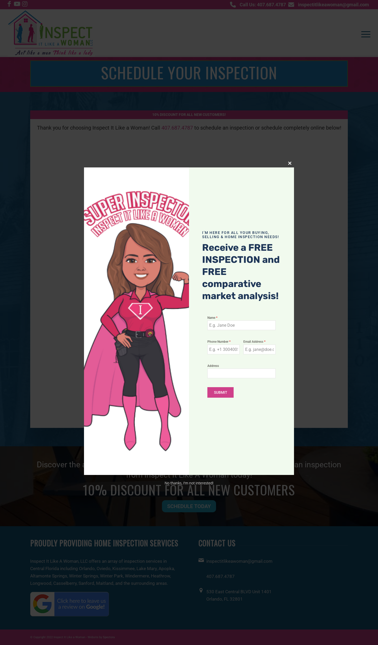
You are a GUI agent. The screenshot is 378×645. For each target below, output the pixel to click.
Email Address (254, 342)
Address (213, 366)
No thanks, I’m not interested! (189, 482)
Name (212, 318)
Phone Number (219, 342)
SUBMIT (220, 392)
